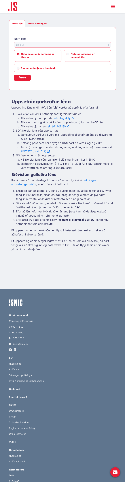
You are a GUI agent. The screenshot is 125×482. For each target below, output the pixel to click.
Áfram (22, 77)
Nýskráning (15, 363)
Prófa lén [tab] (17, 23)
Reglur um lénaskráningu (22, 428)
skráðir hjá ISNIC (58, 126)
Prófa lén (14, 369)
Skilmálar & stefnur (19, 422)
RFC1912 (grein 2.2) (35, 151)
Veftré (12, 442)
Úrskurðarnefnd (17, 433)
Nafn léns (20, 38)
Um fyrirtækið (16, 410)
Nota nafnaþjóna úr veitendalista (83, 55)
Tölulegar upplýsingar (21, 375)
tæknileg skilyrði (63, 118)
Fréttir (12, 416)
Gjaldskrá (15, 389)
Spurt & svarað (18, 397)
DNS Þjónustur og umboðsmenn (26, 380)
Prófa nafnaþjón (37, 23)
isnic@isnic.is (18, 344)
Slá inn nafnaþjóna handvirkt (39, 68)
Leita (11, 475)
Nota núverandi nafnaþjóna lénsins (38, 55)
